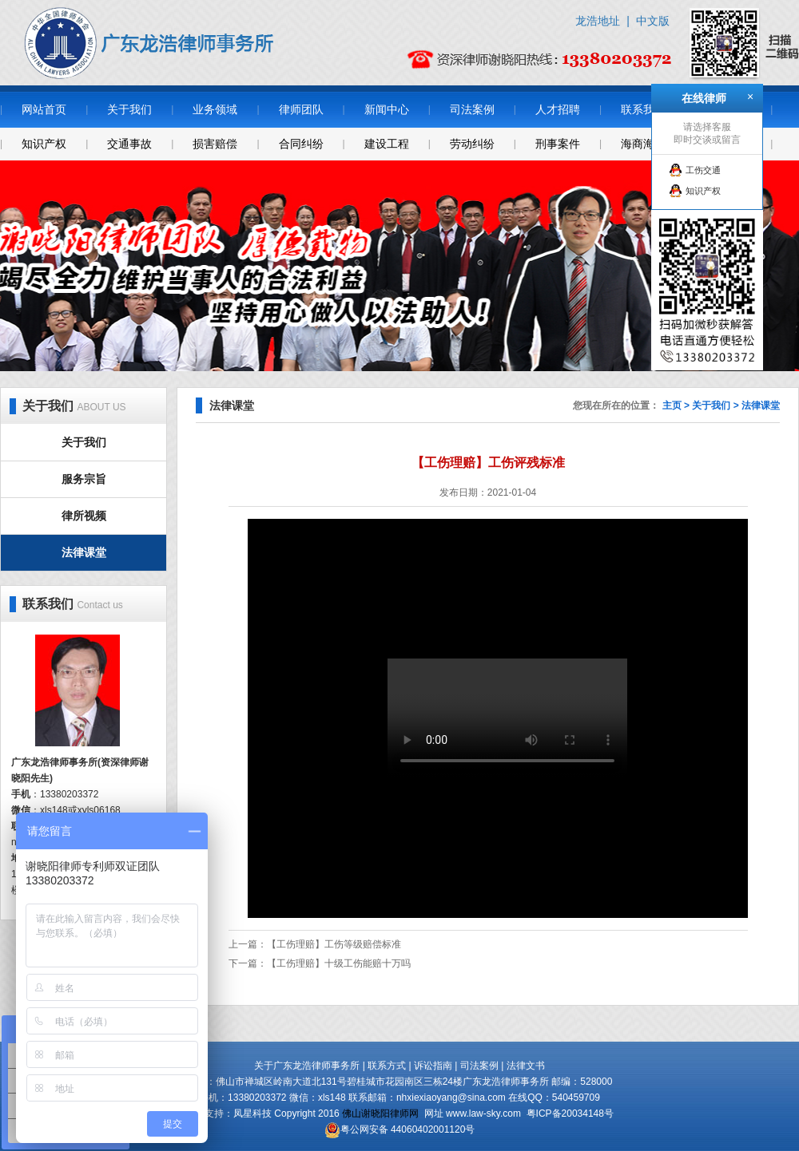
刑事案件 (557, 143)
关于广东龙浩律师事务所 (307, 1065)
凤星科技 (252, 1113)
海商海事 (643, 143)
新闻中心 (386, 109)
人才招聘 (557, 109)
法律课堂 (84, 552)
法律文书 (526, 1065)
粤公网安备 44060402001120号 (407, 1129)
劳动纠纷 (472, 143)
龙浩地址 (597, 20)
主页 (672, 405)
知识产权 (44, 143)
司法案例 (472, 109)
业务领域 (215, 109)
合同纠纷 (301, 143)
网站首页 (44, 109)
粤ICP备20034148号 (570, 1113)
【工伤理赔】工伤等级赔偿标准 (334, 944)
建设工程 (386, 143)
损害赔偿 (215, 143)
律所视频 (84, 515)
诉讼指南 (433, 1065)
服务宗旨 (84, 479)
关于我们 (129, 109)
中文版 (653, 20)
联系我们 (643, 109)
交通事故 (129, 143)
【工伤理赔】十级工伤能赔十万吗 (339, 963)
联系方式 (387, 1065)
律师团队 (301, 109)
